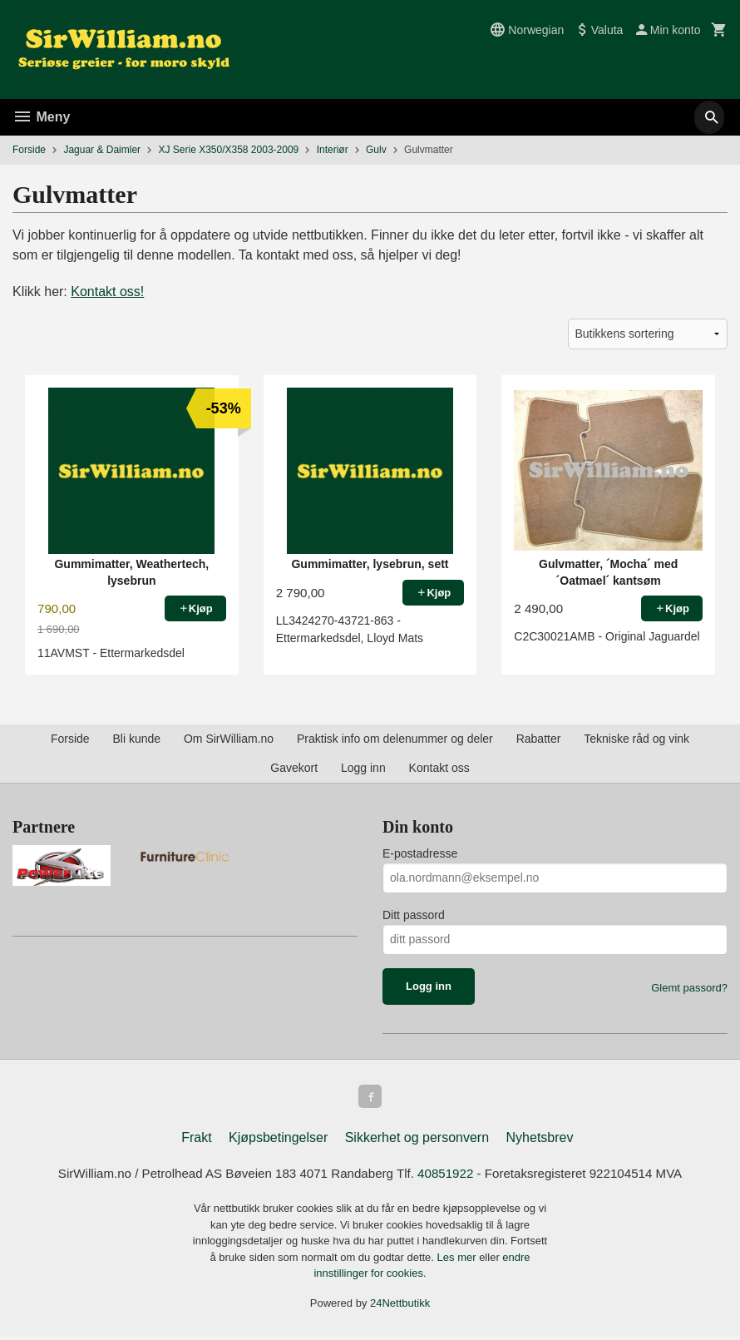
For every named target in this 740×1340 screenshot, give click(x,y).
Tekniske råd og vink (636, 738)
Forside (29, 150)
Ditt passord (413, 915)
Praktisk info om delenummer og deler (395, 738)
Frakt (196, 1141)
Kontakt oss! (107, 291)
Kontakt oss (439, 767)
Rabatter (538, 738)
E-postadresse (419, 853)
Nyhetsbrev (540, 1141)
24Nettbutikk (400, 1307)
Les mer (458, 1261)
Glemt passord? (689, 988)
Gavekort (294, 767)
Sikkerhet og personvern (417, 1141)
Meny (41, 117)
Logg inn (363, 767)
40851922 (449, 1177)
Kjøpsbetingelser (278, 1141)
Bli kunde (136, 738)
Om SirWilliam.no (229, 738)
